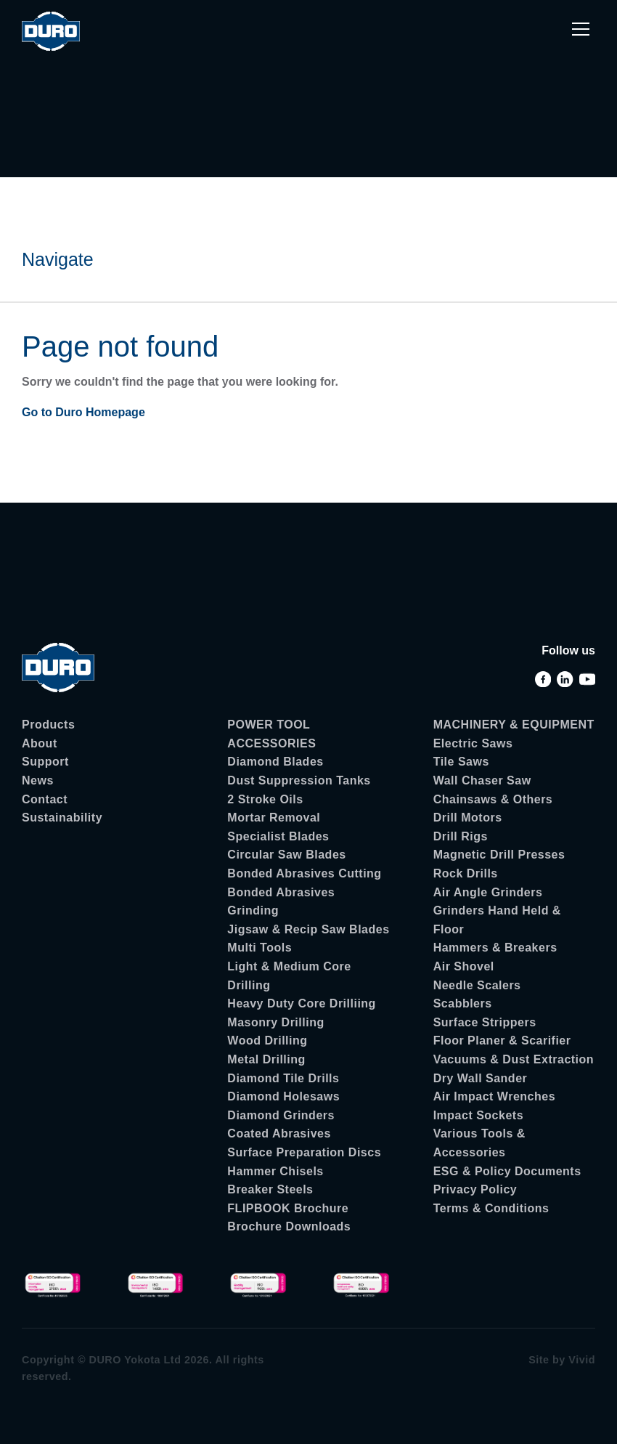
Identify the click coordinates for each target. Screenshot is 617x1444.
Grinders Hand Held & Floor (497, 920)
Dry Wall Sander (480, 1078)
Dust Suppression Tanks (298, 780)
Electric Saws (473, 743)
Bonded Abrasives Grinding (281, 901)
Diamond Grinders (281, 1115)
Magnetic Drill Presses (499, 854)
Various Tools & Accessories (479, 1143)
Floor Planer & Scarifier (502, 1040)
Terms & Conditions (491, 1208)
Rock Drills (465, 873)
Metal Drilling (266, 1059)
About (39, 743)
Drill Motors (467, 817)
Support (45, 761)
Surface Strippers (484, 1022)
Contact (45, 799)
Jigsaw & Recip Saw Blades (308, 929)
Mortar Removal (273, 817)
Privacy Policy (475, 1189)
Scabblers (462, 1003)
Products (48, 724)
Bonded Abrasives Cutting (304, 873)
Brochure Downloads (289, 1226)
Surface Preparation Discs (304, 1152)
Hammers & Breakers (495, 947)
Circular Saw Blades (286, 854)
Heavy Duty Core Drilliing (301, 1003)
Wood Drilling (267, 1040)
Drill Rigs (460, 836)
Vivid (581, 1360)
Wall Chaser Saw (482, 780)
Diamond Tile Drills (283, 1078)
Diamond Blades (275, 761)
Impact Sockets (478, 1115)
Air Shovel (463, 966)
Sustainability (62, 817)
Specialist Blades (278, 836)
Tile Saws (461, 761)
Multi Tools (259, 947)
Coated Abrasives (279, 1133)
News (38, 780)
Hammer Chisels (275, 1171)
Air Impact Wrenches (494, 1096)
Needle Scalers (477, 985)
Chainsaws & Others (493, 799)
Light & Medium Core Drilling (289, 975)
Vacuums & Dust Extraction (513, 1059)
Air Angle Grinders (488, 892)
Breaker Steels (270, 1189)
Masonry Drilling (275, 1022)
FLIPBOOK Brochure (287, 1208)
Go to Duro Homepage (83, 412)
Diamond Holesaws (283, 1096)
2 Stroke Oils (265, 799)
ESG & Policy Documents (507, 1171)
